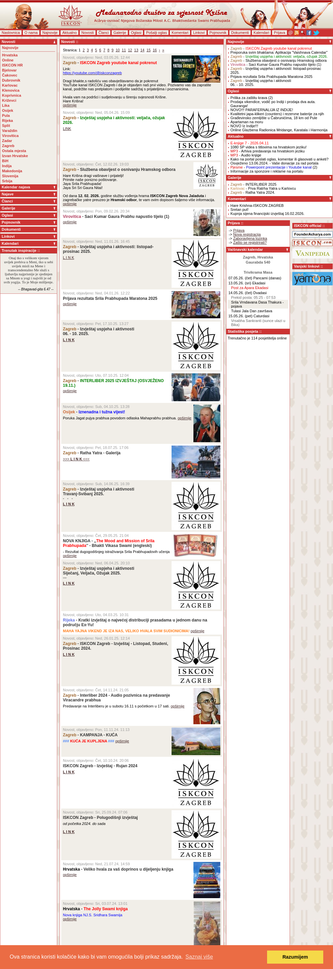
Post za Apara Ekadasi (249, 288)
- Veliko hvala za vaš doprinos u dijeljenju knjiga (118, 869)
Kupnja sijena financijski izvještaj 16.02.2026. (267, 214)
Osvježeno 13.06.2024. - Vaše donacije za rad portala (274, 163)
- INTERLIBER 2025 (253, 184)
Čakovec (9, 75)
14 (142, 50)
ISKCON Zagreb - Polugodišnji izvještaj (100, 817)
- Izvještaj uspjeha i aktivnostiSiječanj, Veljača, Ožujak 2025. (98, 570)
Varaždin (9, 131)
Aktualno (69, 33)
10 (118, 50)
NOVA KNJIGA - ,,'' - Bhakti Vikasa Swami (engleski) (108, 543)
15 (149, 50)
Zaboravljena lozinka (250, 238)
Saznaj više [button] (199, 957)
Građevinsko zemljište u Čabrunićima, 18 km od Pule (273, 118)
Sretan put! (239, 209)
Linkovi (199, 33)
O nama (31, 33)
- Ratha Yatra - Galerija (91, 453)
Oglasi (136, 33)
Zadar (7, 141)
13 (136, 50)
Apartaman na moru (246, 122)
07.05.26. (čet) (240, 278)
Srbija (7, 181)
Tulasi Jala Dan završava (251, 311)
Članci (104, 33)
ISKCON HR (12, 65)
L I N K (68, 258)
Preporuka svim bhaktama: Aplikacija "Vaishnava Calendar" (279, 52)
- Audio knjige (245, 155)
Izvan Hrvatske (15, 156)
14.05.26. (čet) (240, 293)
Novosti (87, 33)
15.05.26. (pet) (240, 316)
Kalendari (261, 33)
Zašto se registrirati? (250, 242)
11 (124, 50)
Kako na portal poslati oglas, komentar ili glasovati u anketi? (279, 159)
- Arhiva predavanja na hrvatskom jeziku (267, 151)
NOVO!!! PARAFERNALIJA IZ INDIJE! (261, 110)
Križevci (9, 100)
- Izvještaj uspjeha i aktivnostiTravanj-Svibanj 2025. (98, 491)
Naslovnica (11, 33)
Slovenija (10, 176)
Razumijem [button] (295, 957)
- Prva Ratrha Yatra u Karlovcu (263, 188)
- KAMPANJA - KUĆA (90, 735)
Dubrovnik (11, 80)
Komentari (180, 33)
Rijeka (7, 121)
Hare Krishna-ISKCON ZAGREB (257, 205)
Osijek (7, 110)
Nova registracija (247, 234)
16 (155, 50)
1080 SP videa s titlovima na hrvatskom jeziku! (268, 147)
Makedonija (12, 171)
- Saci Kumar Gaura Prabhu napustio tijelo (113, 216)
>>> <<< (76, 459)
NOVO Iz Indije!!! (244, 126)
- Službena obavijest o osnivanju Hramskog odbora (119, 169)
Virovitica (10, 136)
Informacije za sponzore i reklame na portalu (266, 171)
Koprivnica (11, 95)
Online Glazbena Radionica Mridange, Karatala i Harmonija (279, 130)
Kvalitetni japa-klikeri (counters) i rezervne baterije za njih (277, 114)
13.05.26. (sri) (239, 283)
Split (6, 126)
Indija (7, 166)
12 (130, 50)
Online (7, 60)
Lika (5, 105)
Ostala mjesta (14, 151)
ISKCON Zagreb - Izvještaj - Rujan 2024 (100, 766)
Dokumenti (240, 33)
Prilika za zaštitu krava (248, 98)
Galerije (119, 33)
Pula (6, 115)
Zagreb (8, 146)
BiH (5, 161)
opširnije (70, 105)
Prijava (279, 33)
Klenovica (11, 90)
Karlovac (9, 85)
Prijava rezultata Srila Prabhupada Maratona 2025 (110, 298)
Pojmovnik (218, 33)
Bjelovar (9, 70)
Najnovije (50, 33)
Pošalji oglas (156, 33)
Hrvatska (9, 55)
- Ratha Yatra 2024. (252, 192)
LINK (67, 129)
